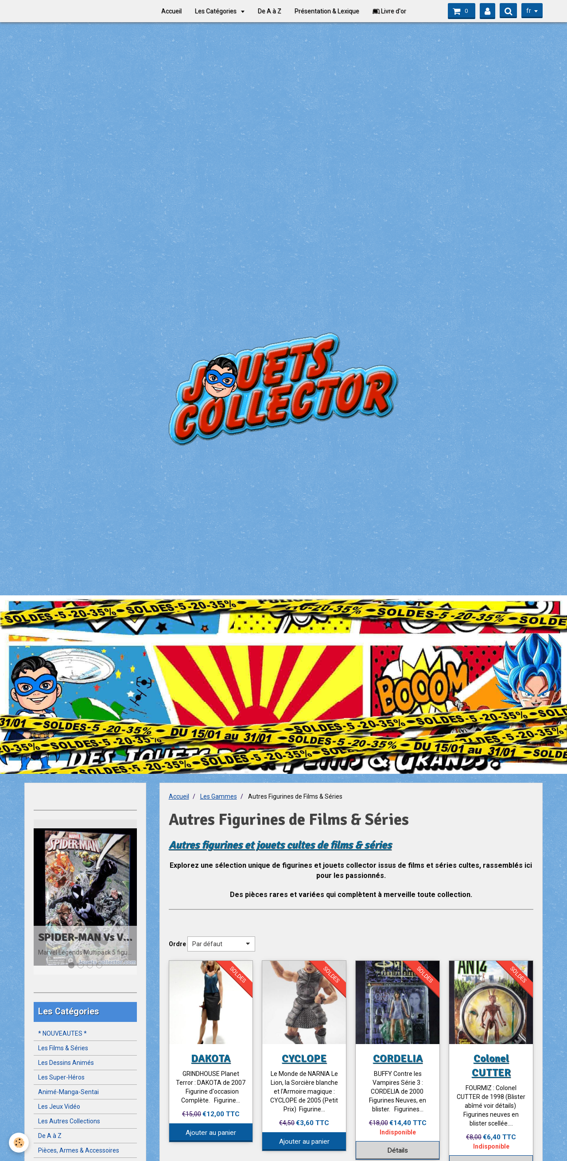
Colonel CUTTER (491, 1065)
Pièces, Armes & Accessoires (78, 1150)
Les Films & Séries (63, 1048)
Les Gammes (218, 796)
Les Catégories (216, 11)
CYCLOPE (304, 1058)
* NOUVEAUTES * (62, 1033)
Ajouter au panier (211, 1133)
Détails (397, 1150)
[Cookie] (19, 1143)
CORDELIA (398, 1058)
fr (528, 10)
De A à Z (269, 11)
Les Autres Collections (69, 1121)
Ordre (177, 943)
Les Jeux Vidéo (59, 1106)
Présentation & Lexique (327, 11)
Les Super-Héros (61, 1077)
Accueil (171, 11)
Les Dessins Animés (66, 1062)
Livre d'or (389, 11)
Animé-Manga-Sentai (68, 1091)
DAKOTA (210, 1058)
